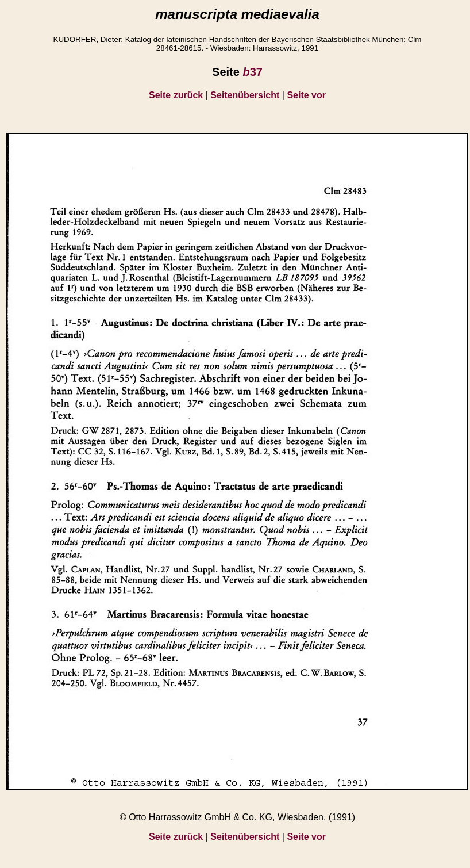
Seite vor (306, 95)
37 (252, 72)
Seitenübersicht (244, 95)
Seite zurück (176, 95)
